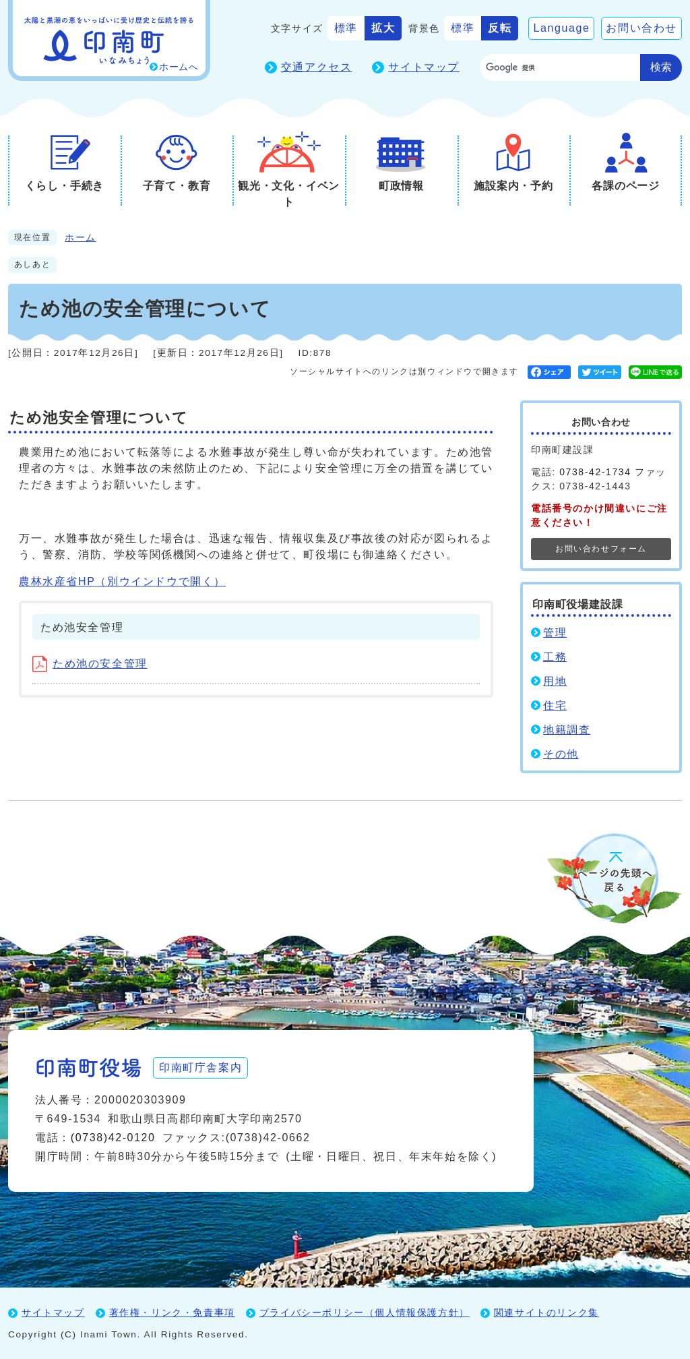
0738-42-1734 (595, 471)
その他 (561, 754)
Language (561, 28)
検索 (661, 67)
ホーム (80, 238)
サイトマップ (424, 67)
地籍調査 (566, 729)
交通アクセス (316, 67)
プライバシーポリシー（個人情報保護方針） (364, 1312)
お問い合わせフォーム (601, 548)
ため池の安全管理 (90, 663)
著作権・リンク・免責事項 (172, 1312)
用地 (555, 681)
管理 (555, 632)
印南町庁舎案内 (200, 1067)
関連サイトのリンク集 (546, 1312)
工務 (555, 657)
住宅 (555, 705)
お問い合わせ (641, 28)
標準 (346, 28)
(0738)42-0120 (113, 1137)
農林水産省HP (122, 581)
